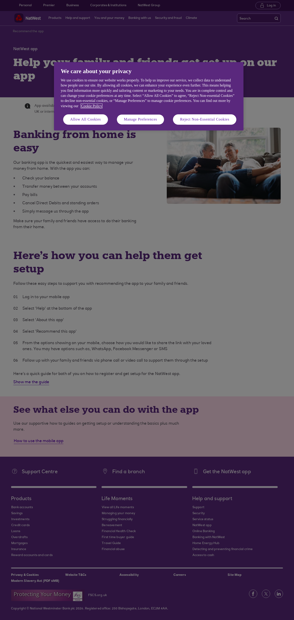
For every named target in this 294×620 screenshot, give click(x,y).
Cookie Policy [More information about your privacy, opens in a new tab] (91, 106)
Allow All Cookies (85, 119)
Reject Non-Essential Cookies (204, 119)
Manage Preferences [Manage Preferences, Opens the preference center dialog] (140, 119)
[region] (148, 96)
